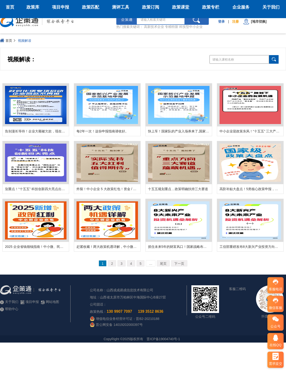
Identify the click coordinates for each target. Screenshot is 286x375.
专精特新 (171, 27)
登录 (221, 21)
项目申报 (60, 7)
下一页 (179, 264)
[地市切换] (254, 22)
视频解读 (24, 40)
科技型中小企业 (191, 27)
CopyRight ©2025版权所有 (123, 339)
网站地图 (50, 302)
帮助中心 (9, 309)
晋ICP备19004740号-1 (163, 339)
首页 (10, 7)
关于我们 (271, 7)
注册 (235, 21)
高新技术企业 (154, 27)
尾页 (163, 264)
